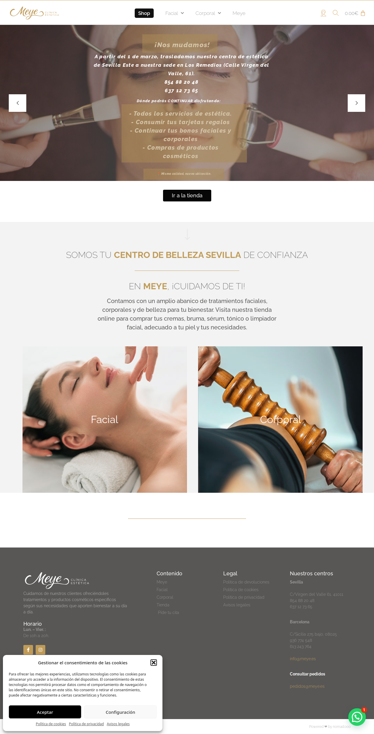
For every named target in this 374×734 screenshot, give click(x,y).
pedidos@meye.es (307, 686)
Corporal (208, 13)
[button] (154, 662)
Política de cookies (51, 723)
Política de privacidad (86, 723)
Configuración (120, 712)
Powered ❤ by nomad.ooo (330, 727)
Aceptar (45, 712)
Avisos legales (118, 723)
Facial (174, 13)
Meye (239, 13)
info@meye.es (303, 658)
